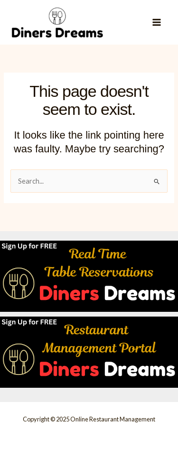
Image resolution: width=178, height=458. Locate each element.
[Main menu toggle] (157, 22)
